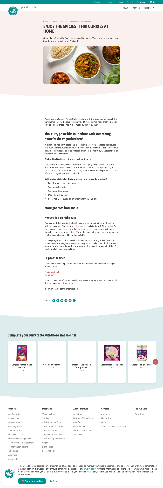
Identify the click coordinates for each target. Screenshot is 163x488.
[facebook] (53, 300)
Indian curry (50, 275)
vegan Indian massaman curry (79, 229)
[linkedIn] (70, 300)
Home (45, 22)
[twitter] (57, 300)
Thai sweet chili (52, 272)
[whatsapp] (74, 300)
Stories (54, 22)
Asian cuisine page (64, 283)
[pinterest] (65, 300)
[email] (61, 300)
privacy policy (90, 469)
